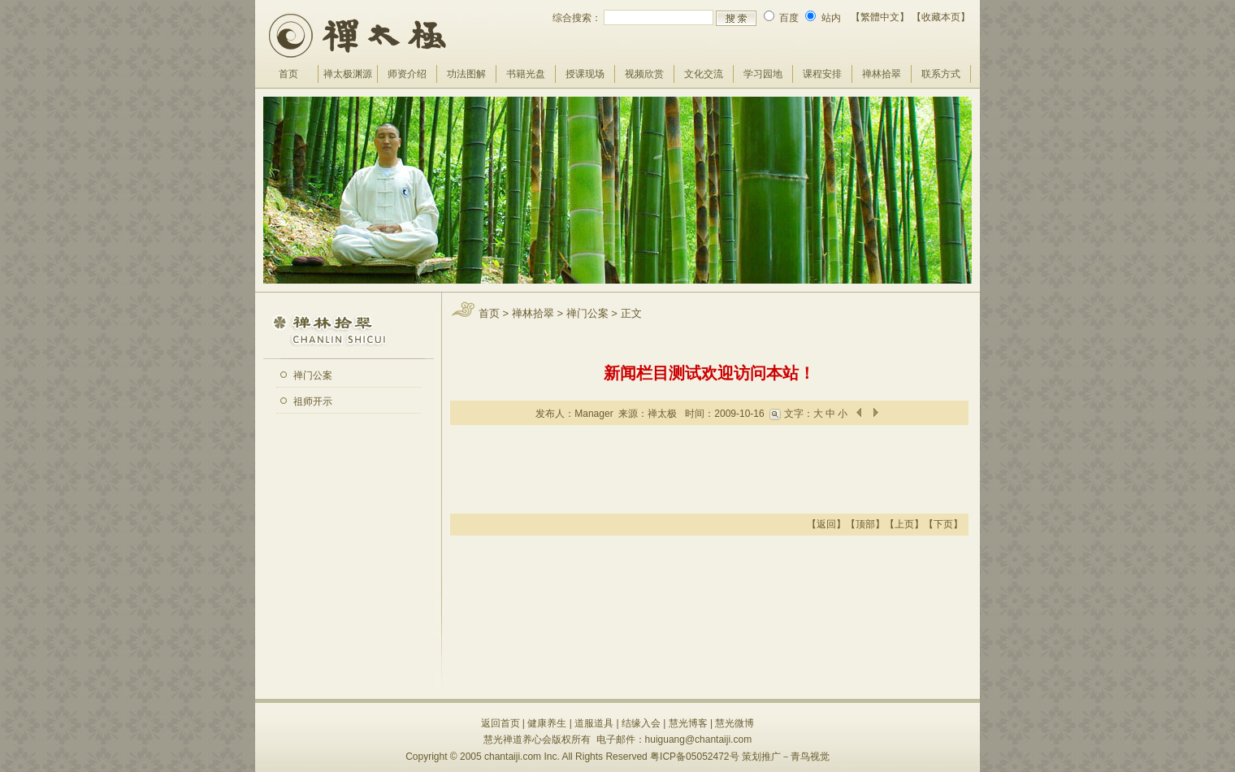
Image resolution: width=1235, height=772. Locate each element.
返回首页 (500, 723)
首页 (288, 74)
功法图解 (466, 74)
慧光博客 (688, 723)
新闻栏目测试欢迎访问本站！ (709, 373)
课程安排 (822, 74)
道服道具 (593, 723)
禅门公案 (312, 375)
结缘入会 (641, 723)
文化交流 (703, 74)
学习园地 (762, 74)
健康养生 (546, 723)
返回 (826, 524)
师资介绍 (407, 74)
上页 (904, 524)
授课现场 (585, 74)
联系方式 (940, 74)
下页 (943, 524)
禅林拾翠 (881, 74)
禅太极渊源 (347, 74)
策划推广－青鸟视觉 (786, 756)
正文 (631, 313)
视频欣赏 (644, 74)
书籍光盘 (525, 74)
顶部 (865, 524)
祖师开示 (312, 401)
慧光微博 (734, 723)
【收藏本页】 (941, 17)
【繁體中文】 (880, 17)
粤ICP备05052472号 (694, 756)
